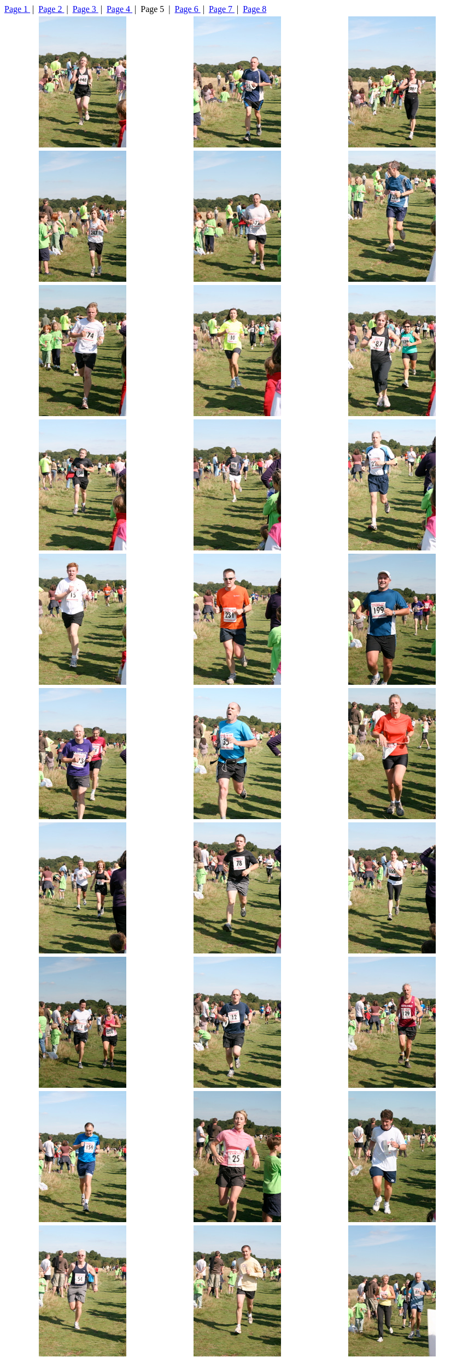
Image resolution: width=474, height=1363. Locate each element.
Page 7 (222, 9)
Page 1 (17, 9)
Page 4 (119, 9)
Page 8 (254, 9)
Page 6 (188, 9)
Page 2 (51, 9)
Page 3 (85, 9)
